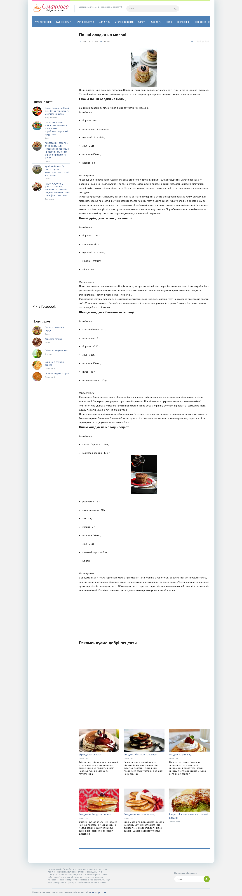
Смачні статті (84, 758)
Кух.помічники (43, 21)
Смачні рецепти (124, 21)
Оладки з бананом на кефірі (140, 754)
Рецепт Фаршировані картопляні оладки (188, 816)
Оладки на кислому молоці (139, 814)
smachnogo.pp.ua (98, 892)
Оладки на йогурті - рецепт (95, 814)
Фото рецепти (85, 21)
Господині (183, 21)
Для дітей (104, 21)
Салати (142, 21)
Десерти (156, 21)
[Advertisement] (144, 614)
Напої (169, 21)
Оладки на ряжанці (180, 754)
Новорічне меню (203, 21)
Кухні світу (62, 21)
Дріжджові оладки (90, 754)
